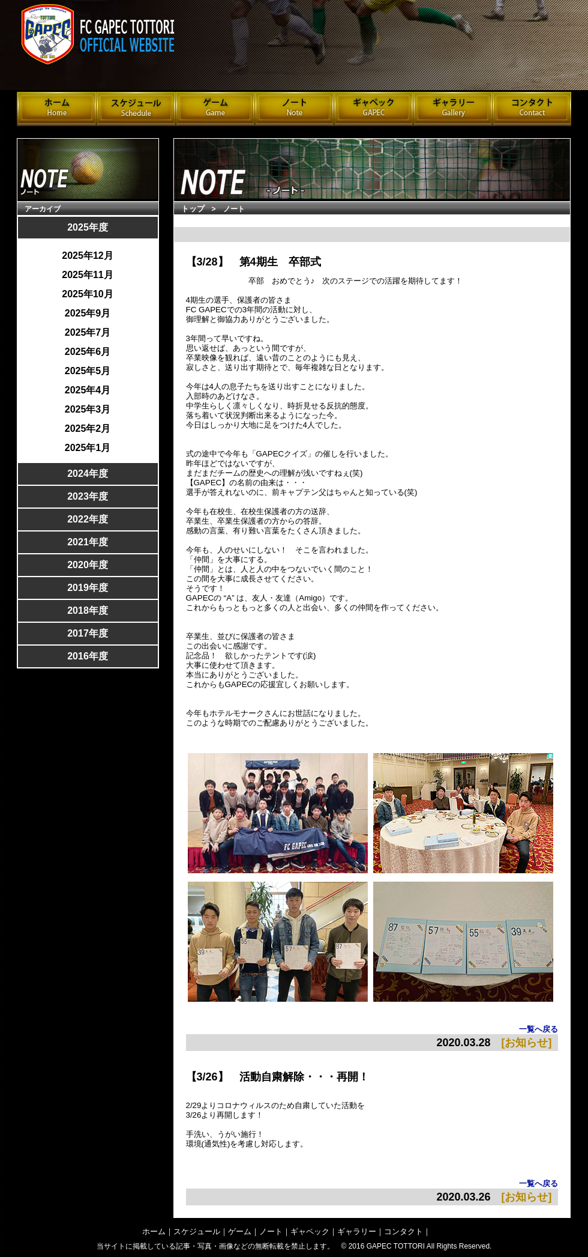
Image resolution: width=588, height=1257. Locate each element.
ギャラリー (356, 1231)
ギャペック (309, 1231)
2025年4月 (88, 390)
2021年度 (87, 542)
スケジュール (196, 1231)
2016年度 (87, 656)
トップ (193, 208)
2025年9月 (88, 313)
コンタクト (403, 1231)
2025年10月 (87, 294)
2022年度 (87, 519)
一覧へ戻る (538, 1029)
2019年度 (87, 588)
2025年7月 (88, 333)
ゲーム (239, 1231)
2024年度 (87, 473)
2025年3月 (88, 409)
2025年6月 (88, 352)
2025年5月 (88, 371)
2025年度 (87, 227)
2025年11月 (87, 275)
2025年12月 (87, 256)
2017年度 (87, 633)
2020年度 (87, 565)
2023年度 (87, 496)
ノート (271, 1231)
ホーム (154, 1231)
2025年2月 (88, 429)
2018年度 (87, 610)
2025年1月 (88, 448)
